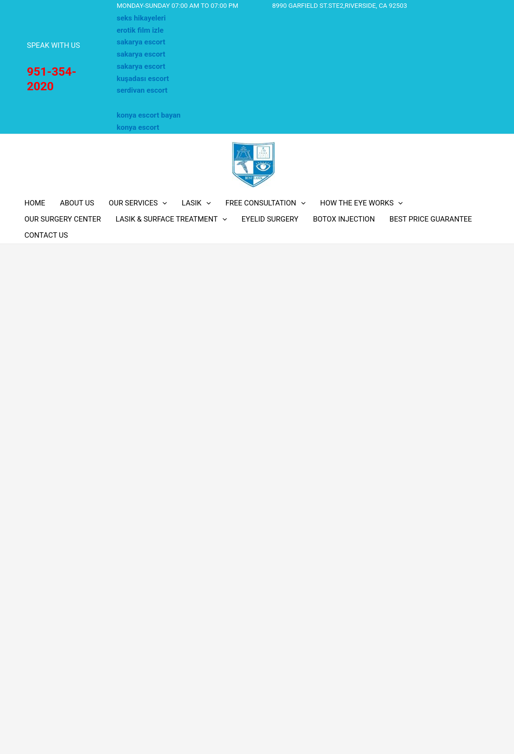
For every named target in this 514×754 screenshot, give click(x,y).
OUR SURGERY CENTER (62, 219)
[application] (162, 203)
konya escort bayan (149, 115)
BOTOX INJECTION (344, 219)
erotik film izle (140, 30)
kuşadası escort (143, 78)
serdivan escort (142, 90)
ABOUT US (77, 203)
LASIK (196, 203)
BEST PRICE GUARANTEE (431, 219)
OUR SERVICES (138, 203)
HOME (34, 203)
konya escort (138, 127)
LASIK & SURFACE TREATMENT (171, 219)
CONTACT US (46, 235)
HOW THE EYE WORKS (361, 203)
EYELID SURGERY (270, 219)
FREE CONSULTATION (266, 203)
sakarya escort (141, 42)
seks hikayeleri (141, 18)
